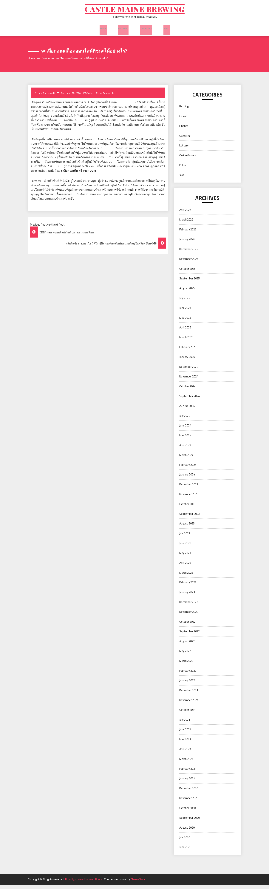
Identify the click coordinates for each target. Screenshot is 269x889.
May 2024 (185, 439)
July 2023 (184, 537)
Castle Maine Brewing (134, 10)
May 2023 (185, 557)
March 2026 (186, 223)
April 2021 (185, 753)
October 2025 (187, 272)
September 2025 (189, 282)
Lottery (183, 149)
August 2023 (187, 527)
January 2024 (187, 478)
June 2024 (185, 429)
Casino (91, 97)
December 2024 (188, 370)
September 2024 (189, 400)
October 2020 (187, 812)
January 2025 (187, 361)
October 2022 (187, 625)
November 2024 (188, 380)
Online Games (187, 159)
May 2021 (185, 743)
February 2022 (187, 674)
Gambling (146, 30)
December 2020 (188, 792)
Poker (182, 169)
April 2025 (185, 331)
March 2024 (186, 459)
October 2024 (187, 390)
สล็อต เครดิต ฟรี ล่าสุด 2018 (79, 174)
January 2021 (187, 782)
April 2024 (185, 449)
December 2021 (188, 694)
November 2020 (188, 802)
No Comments (108, 97)
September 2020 (189, 821)
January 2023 (187, 596)
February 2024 (187, 468)
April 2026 (185, 214)
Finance (183, 130)
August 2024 (187, 410)
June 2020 (185, 851)
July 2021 (184, 723)
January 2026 (187, 243)
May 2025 (185, 321)
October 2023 (187, 508)
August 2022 (187, 645)
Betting (123, 30)
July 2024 (184, 419)
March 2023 (186, 576)
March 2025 (186, 341)
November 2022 (188, 615)
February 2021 (187, 772)
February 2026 (187, 233)
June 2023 (185, 547)
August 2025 (187, 292)
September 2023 (189, 517)
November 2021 (188, 704)
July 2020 (184, 841)
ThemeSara (137, 883)
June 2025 (185, 312)
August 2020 (187, 831)
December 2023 (188, 488)
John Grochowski (47, 97)
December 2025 (188, 253)
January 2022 (187, 684)
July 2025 (184, 302)
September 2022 (189, 635)
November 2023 (188, 498)
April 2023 (185, 566)
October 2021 (187, 713)
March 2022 (186, 664)
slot (166, 30)
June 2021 (185, 733)
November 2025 (188, 263)
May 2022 (185, 655)
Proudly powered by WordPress (84, 883)
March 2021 (186, 763)
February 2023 (187, 586)
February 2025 (187, 351)
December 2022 (188, 606)
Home (103, 30)
